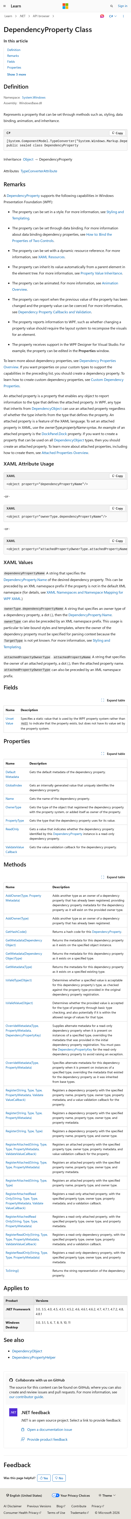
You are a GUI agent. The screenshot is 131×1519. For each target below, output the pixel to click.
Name (10, 798)
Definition (13, 50)
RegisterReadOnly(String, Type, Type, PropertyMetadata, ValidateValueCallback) (27, 1239)
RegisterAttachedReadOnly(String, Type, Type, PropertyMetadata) (22, 1221)
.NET (22, 16)
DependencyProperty (23, 195)
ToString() (12, 1270)
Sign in (122, 6)
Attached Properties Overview (65, 452)
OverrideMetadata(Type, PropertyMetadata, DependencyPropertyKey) (23, 1030)
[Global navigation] (4, 6)
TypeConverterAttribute (39, 170)
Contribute (78, 1506)
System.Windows (33, 97)
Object (28, 159)
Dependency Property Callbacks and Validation (54, 311)
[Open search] (111, 6)
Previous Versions (39, 1506)
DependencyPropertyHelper (34, 1357)
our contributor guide (26, 1396)
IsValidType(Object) (19, 980)
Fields (11, 61)
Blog (59, 1506)
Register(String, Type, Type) (24, 1131)
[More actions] (123, 16)
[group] (65, 143)
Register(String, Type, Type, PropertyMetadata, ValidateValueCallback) (24, 1095)
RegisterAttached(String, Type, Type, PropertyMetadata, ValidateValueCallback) (26, 1149)
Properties (14, 67)
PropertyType (15, 820)
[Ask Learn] (102, 16)
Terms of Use (56, 1512)
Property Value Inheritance (101, 273)
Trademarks (78, 1512)
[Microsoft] (65, 6)
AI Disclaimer (13, 1506)
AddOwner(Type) (17, 918)
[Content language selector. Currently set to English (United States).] (24, 1495)
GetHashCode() (16, 931)
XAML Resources (51, 256)
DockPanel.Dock (54, 433)
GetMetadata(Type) (19, 967)
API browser (41, 16)
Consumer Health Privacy (21, 1512)
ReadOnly (12, 829)
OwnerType (13, 807)
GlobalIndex (14, 785)
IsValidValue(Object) (19, 1003)
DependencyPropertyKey (75, 1049)
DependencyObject (47, 408)
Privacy (97, 1506)
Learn (8, 16)
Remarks (13, 55)
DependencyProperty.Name (25, 579)
